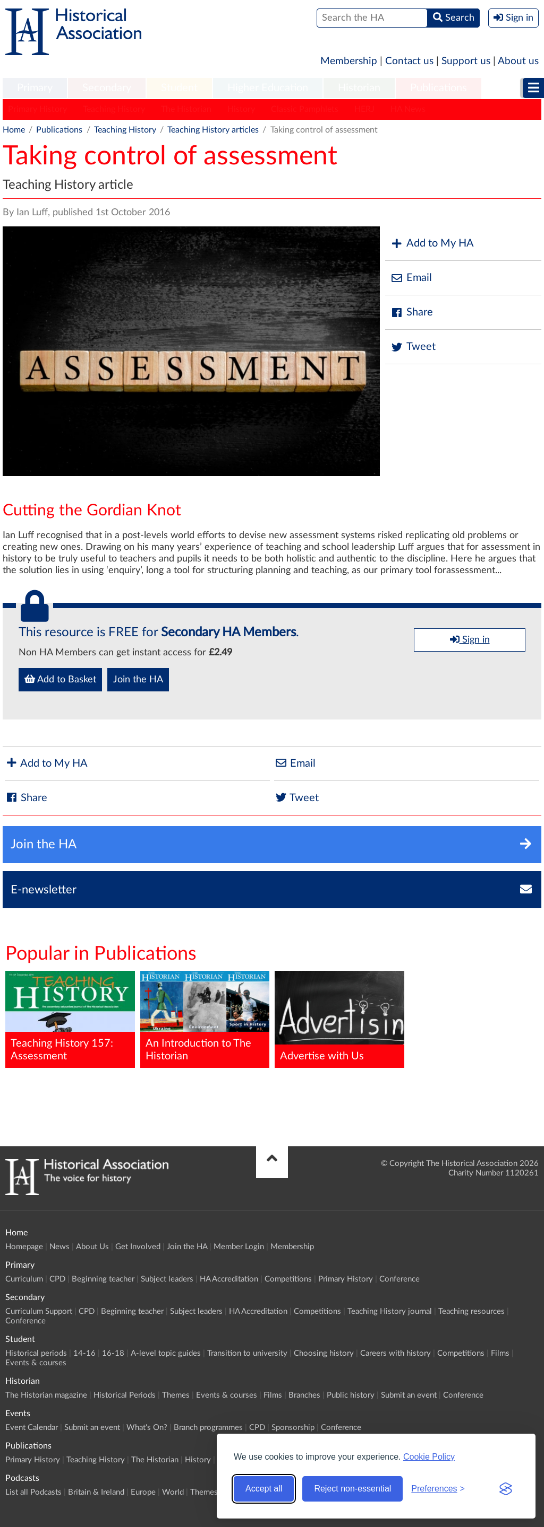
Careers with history (395, 1353)
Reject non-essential (352, 1488)
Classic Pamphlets (304, 109)
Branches (304, 1395)
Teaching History (114, 109)
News (59, 1247)
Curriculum (24, 1279)
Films (500, 1353)
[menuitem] (34, 88)
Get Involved (137, 1247)
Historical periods (36, 1353)
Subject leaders (167, 1279)
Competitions (288, 1279)
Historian (359, 88)
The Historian (186, 109)
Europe (143, 1492)
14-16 (84, 1353)
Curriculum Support (38, 1311)
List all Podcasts (33, 1492)
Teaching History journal (389, 1311)
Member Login (239, 1247)
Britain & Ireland (96, 1492)
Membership (348, 61)
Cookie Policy (429, 1456)
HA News (408, 109)
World (173, 1492)
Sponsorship (292, 1428)
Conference (399, 1279)
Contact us (409, 61)
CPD (57, 1279)
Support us (465, 61)
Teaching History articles (213, 130)
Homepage (24, 1247)
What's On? (146, 1428)
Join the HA (138, 679)
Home (14, 130)
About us (518, 61)
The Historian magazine (46, 1395)
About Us (92, 1247)
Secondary (106, 88)
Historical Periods (125, 1395)
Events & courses (35, 1363)
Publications (438, 88)
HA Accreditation (229, 1279)
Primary (35, 88)
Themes (176, 1395)
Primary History (37, 109)
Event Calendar (31, 1428)
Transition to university (247, 1353)
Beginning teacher (103, 1279)
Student (179, 88)
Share (411, 312)
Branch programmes (208, 1428)
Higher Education (267, 88)
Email (411, 278)
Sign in (470, 639)
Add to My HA (432, 243)
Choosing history (324, 1353)
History (241, 109)
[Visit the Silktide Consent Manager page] (505, 1489)
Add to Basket (60, 679)
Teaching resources (471, 1311)
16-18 (113, 1353)
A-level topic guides (166, 1353)
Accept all (263, 1488)
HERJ (364, 109)
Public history (351, 1395)
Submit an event (409, 1395)
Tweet (413, 347)
